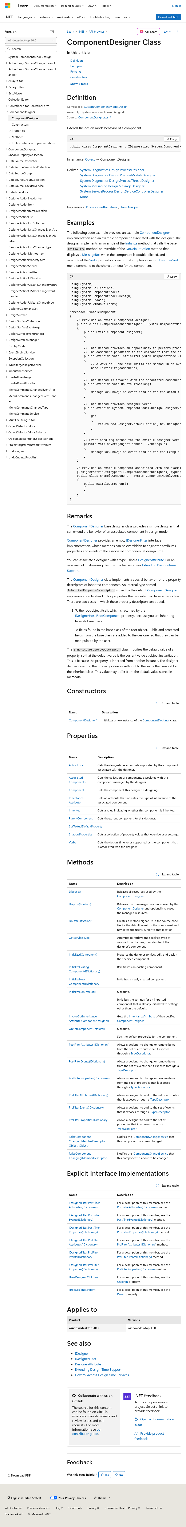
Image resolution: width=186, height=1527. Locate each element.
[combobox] (31, 40)
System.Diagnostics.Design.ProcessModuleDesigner (117, 175)
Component (76, 790)
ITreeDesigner (130, 207)
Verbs (93, 260)
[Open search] (166, 5)
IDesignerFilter (136, 540)
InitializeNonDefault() (82, 992)
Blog (57, 1508)
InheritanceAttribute (142, 1016)
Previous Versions (38, 1508)
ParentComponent (81, 818)
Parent (121, 1294)
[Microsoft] (8, 5)
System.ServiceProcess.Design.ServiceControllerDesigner (121, 191)
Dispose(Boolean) (80, 904)
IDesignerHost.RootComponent (97, 615)
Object (90, 159)
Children (122, 1282)
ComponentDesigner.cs (93, 117)
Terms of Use (154, 1508)
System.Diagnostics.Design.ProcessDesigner (112, 169)
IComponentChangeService (150, 1137)
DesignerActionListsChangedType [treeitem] (29, 247)
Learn (70, 31)
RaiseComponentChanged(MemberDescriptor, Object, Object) (87, 1141)
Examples (76, 66)
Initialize (131, 243)
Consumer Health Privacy (121, 1508)
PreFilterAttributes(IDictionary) (88, 1095)
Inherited (74, 810)
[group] (124, 146)
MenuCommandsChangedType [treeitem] (28, 407)
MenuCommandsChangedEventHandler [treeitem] (32, 398)
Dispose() (75, 892)
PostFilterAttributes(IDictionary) (89, 1044)
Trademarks (12, 1514)
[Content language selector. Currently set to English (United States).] (24, 1497)
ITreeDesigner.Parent (82, 1290)
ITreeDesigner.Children (83, 1277)
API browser (96, 31)
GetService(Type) (79, 938)
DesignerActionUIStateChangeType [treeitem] (31, 302)
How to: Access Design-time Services (102, 1375)
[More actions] (177, 31)
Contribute (75, 1508)
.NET (81, 31)
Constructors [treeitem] (20, 124)
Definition (76, 60)
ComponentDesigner (155, 232)
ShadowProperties (80, 834)
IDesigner (82, 1353)
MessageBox (91, 254)
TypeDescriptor (140, 1053)
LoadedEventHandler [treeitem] (21, 383)
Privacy (92, 1508)
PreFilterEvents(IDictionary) (86, 1107)
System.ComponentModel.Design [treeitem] (30, 57)
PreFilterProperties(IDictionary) (88, 1120)
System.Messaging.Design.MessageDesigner (112, 186)
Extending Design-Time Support (98, 1369)
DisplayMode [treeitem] (16, 346)
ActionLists (76, 765)
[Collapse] (51, 31)
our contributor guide (87, 1431)
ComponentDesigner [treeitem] (25, 118)
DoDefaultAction (138, 248)
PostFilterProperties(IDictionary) (89, 1078)
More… (85, 196)
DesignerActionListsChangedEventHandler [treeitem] (32, 238)
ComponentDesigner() (83, 720)
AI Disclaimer (13, 1508)
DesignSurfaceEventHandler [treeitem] (26, 334)
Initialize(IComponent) (83, 954)
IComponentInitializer (101, 207)
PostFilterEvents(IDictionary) (87, 1061)
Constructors (78, 77)
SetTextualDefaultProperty (85, 826)
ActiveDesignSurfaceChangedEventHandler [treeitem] (32, 72)
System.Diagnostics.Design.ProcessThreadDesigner (117, 180)
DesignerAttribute (151, 560)
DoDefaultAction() (80, 921)
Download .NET (168, 17)
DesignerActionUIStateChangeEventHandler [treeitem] (31, 293)
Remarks (75, 71)
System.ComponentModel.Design (105, 107)
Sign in (176, 6)
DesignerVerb (169, 260)
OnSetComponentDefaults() (87, 1029)
